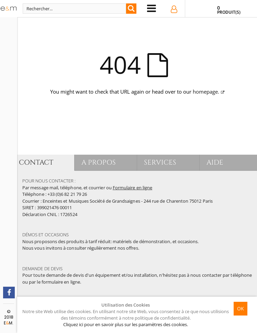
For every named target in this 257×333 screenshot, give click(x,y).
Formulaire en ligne (132, 188)
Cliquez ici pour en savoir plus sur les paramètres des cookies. (125, 324)
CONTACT (36, 162)
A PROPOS (98, 162)
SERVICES (160, 162)
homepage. (206, 91)
